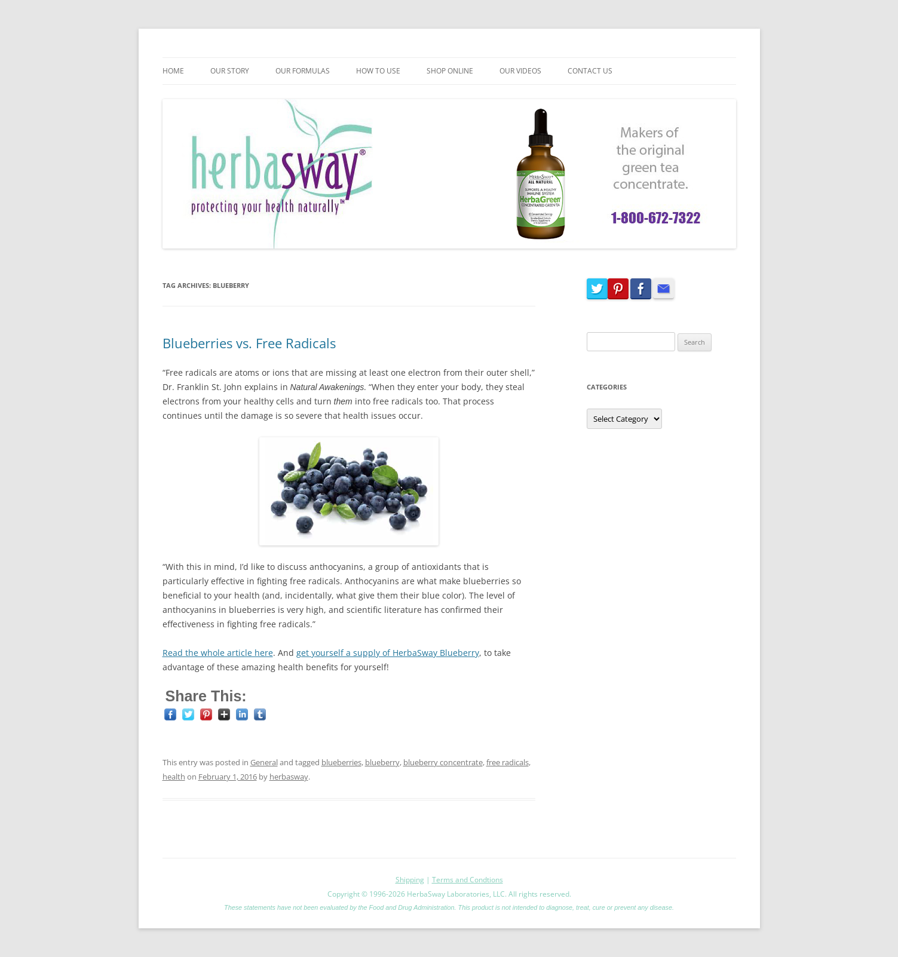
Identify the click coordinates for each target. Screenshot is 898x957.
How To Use (378, 71)
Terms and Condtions (467, 880)
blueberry (382, 762)
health (174, 776)
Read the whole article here (218, 652)
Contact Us (590, 71)
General (264, 762)
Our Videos (520, 71)
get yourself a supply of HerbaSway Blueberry (387, 652)
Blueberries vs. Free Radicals (249, 343)
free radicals (507, 762)
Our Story (229, 71)
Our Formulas (302, 71)
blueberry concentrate (443, 762)
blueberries (341, 762)
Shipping (410, 880)
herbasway (288, 776)
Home (173, 71)
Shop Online (450, 71)
